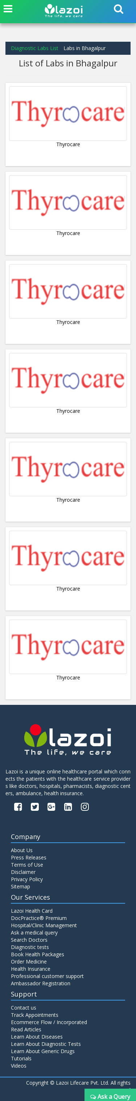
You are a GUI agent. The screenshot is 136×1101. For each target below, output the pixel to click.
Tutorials (21, 1058)
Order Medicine (29, 961)
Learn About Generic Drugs (43, 1051)
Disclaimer (23, 871)
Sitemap (20, 886)
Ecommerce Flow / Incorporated (49, 1022)
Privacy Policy (27, 879)
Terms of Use (27, 864)
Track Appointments (34, 1014)
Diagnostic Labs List (34, 48)
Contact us (23, 1007)
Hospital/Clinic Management (44, 925)
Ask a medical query (34, 932)
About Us (22, 850)
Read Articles (26, 1029)
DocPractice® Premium (39, 918)
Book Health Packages (37, 954)
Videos (18, 1065)
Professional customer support (47, 976)
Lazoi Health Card (32, 910)
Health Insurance (30, 968)
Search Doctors (29, 939)
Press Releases (28, 857)
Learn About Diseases (37, 1036)
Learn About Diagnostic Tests (46, 1043)
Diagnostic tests (30, 947)
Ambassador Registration (40, 983)
